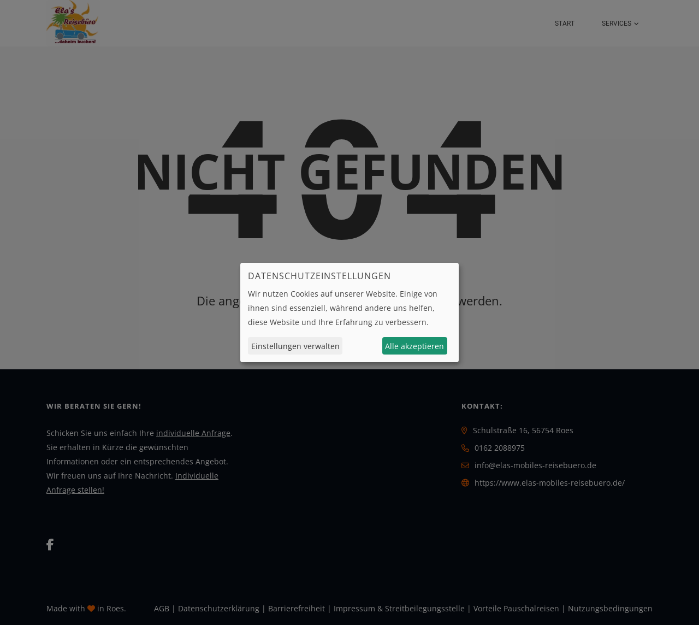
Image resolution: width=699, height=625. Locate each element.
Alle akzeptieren (414, 346)
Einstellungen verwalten (295, 346)
